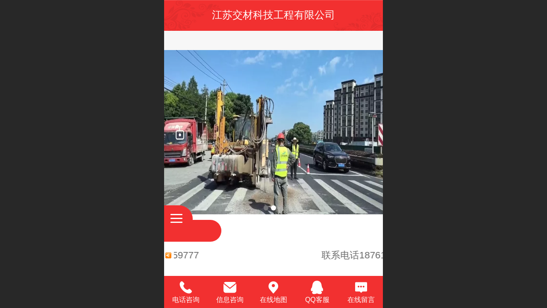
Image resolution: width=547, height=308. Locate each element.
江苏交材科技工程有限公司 (273, 15)
